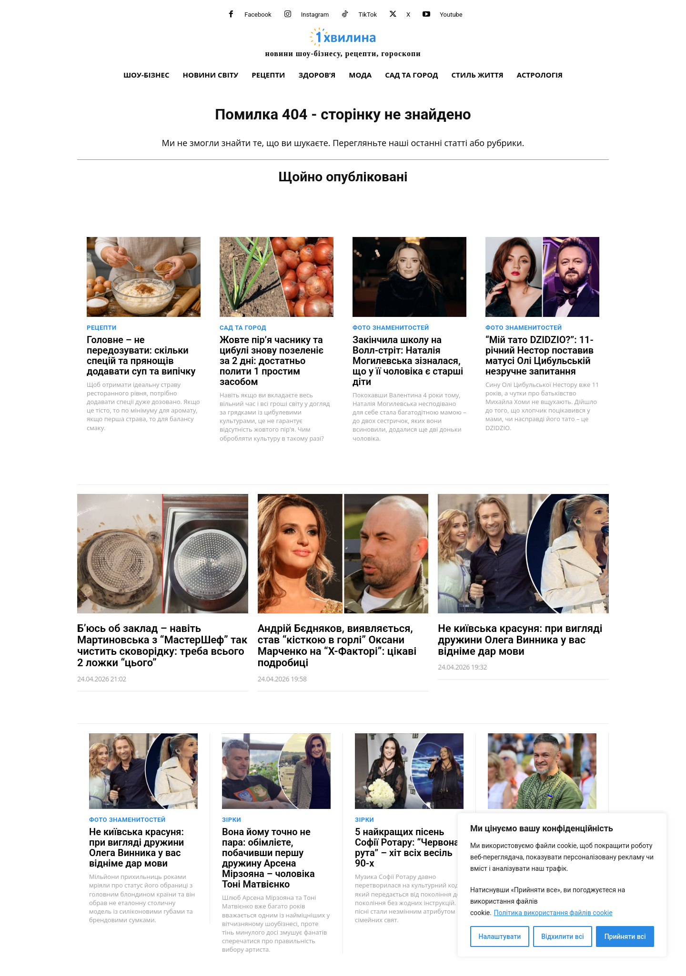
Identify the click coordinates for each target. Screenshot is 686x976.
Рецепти (102, 327)
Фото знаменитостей (391, 327)
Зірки (231, 819)
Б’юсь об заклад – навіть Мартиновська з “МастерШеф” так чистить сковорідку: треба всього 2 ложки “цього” (162, 644)
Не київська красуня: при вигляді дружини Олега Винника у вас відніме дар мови (520, 638)
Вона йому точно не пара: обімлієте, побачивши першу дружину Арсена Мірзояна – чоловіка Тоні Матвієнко (268, 857)
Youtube (451, 14)
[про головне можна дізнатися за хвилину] (343, 42)
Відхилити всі (562, 936)
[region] (562, 885)
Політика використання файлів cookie (553, 913)
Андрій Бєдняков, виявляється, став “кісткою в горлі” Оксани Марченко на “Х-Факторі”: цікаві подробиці (337, 644)
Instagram (315, 14)
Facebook (257, 14)
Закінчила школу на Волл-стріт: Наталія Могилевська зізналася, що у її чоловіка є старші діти (408, 359)
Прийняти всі (625, 936)
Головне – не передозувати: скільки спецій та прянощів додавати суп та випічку (141, 354)
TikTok (367, 14)
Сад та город (243, 327)
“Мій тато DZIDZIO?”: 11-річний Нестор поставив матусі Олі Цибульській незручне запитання (539, 354)
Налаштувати (500, 936)
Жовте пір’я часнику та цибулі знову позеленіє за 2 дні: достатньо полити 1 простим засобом (271, 359)
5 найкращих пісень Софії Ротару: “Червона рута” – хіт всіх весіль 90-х (407, 847)
